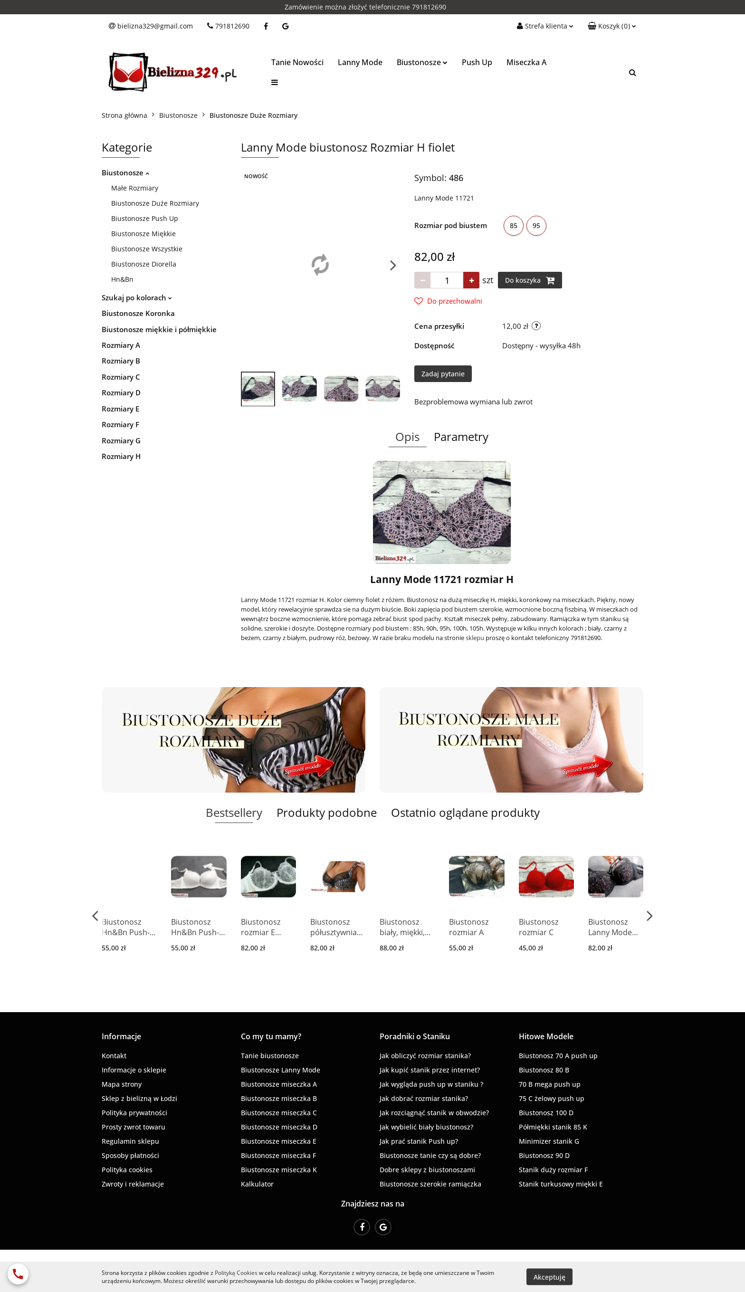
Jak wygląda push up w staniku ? (431, 1084)
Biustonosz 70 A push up (558, 1055)
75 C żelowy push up (551, 1098)
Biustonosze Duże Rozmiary (155, 203)
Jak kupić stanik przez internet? (430, 1069)
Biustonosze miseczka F (278, 1155)
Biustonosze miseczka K (279, 1169)
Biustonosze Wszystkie (146, 248)
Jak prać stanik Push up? (419, 1141)
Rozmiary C (121, 377)
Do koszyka (530, 280)
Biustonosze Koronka (138, 313)
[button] (612, 26)
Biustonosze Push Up (144, 218)
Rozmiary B (121, 360)
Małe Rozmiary (134, 187)
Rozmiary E (120, 408)
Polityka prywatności (134, 1112)
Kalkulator (257, 1183)
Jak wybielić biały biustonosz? (426, 1126)
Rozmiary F (120, 424)
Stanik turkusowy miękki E (561, 1183)
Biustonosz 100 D (546, 1112)
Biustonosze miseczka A (279, 1084)
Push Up (477, 62)
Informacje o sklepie (134, 1069)
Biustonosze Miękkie (143, 233)
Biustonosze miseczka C (279, 1112)
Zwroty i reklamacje (133, 1183)
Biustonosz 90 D (544, 1155)
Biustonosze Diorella (143, 263)
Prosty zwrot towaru (133, 1126)
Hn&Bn (122, 279)
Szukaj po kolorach (137, 297)
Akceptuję (549, 1276)
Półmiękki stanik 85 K (553, 1126)
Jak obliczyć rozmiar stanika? (425, 1055)
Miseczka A (526, 62)
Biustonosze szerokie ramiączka (430, 1183)
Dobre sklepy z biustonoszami (427, 1169)
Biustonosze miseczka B (279, 1098)
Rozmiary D (121, 392)
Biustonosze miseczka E (278, 1141)
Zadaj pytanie (443, 373)
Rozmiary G (121, 440)
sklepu (475, 637)
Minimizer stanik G (549, 1141)
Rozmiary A (121, 345)
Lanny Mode (360, 62)
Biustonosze (422, 62)
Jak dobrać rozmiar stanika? (424, 1098)
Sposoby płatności (130, 1155)
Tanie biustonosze (270, 1055)
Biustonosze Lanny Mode (280, 1069)
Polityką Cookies (236, 1273)
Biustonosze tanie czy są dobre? (430, 1155)
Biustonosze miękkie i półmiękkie (159, 329)
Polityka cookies (127, 1169)
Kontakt (114, 1055)
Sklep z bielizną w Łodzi (139, 1098)
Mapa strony (122, 1084)
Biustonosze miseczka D (279, 1126)
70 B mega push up (550, 1084)
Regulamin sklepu (130, 1141)
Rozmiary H (121, 456)
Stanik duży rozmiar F (553, 1169)
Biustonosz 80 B (544, 1069)
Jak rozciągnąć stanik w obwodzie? (434, 1112)
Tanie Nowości (297, 62)
